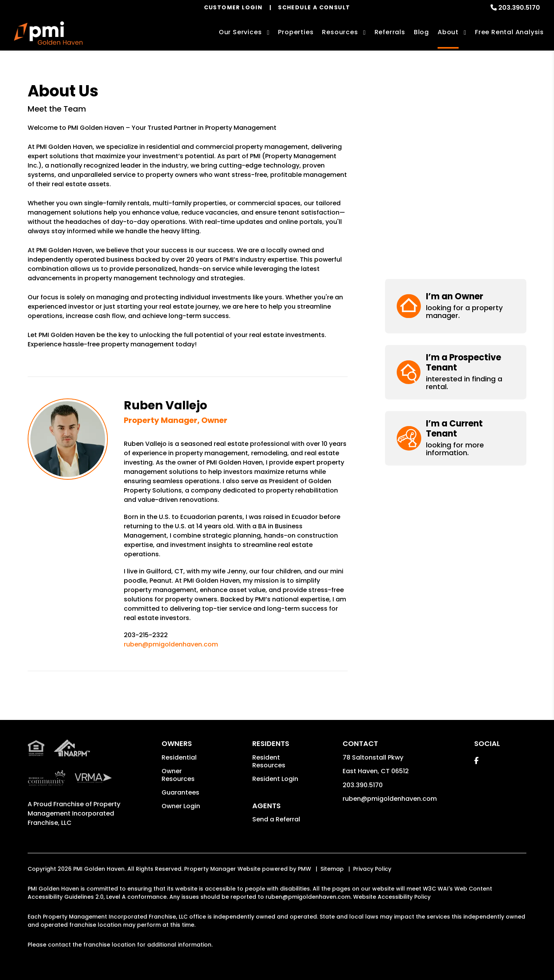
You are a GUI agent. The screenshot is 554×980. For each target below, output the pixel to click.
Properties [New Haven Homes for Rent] (295, 32)
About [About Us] (448, 32)
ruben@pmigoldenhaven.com (171, 644)
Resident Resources (268, 761)
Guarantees (180, 792)
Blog (421, 32)
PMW (304, 869)
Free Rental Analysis (509, 32)
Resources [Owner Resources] (340, 32)
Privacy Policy (372, 869)
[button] (456, 109)
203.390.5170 (519, 7)
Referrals (390, 32)
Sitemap (332, 869)
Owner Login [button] (181, 806)
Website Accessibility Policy (392, 897)
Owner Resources (178, 775)
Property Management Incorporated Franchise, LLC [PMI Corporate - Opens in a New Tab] (74, 813)
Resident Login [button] (275, 778)
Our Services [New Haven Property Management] (240, 32)
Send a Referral (276, 819)
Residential (179, 757)
